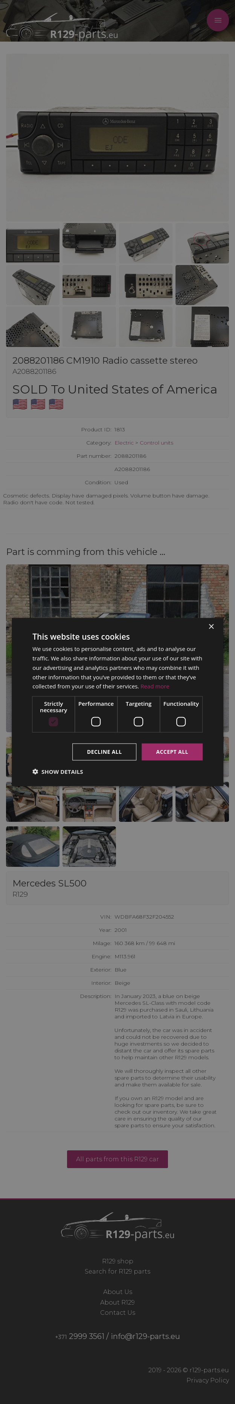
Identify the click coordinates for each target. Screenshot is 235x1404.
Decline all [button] (104, 751)
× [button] (211, 627)
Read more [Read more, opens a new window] (154, 686)
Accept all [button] (172, 751)
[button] (57, 771)
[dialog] (117, 702)
